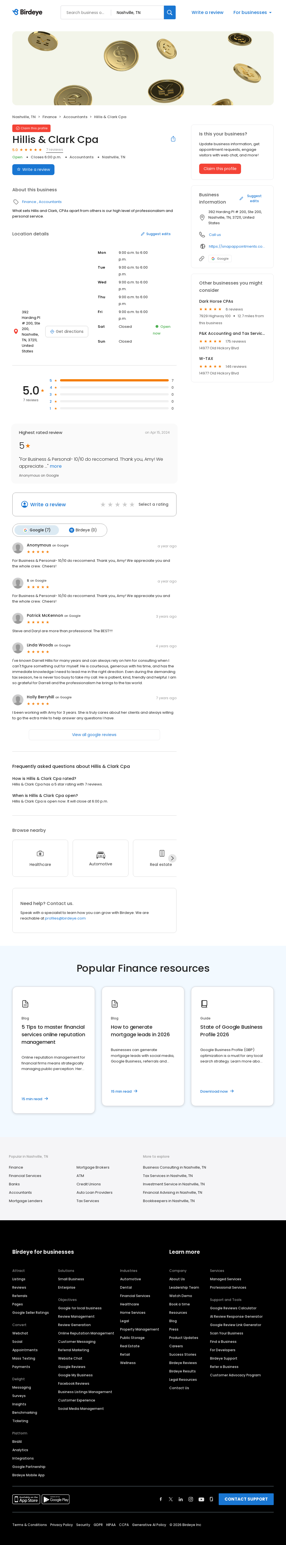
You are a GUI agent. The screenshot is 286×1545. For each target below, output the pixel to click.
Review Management (76, 1307)
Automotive (130, 1269)
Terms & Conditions (29, 1515)
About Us (177, 1269)
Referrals (19, 1286)
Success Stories (182, 1345)
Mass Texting (23, 1349)
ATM (80, 1166)
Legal (124, 1311)
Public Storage (132, 1328)
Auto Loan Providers (95, 1183)
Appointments (25, 1340)
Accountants (75, 117)
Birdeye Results (182, 1362)
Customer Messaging (77, 1332)
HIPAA (111, 1515)
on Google (60, 536)
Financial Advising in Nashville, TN (172, 1183)
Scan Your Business (226, 1324)
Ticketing (20, 1411)
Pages (17, 1295)
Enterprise (66, 1278)
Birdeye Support (223, 1349)
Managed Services (225, 1269)
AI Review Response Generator (236, 1307)
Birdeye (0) (79, 521)
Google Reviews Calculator (233, 1298)
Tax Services (88, 1191)
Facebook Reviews (73, 1374)
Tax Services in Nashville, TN (168, 1166)
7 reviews (54, 149)
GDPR (98, 1515)
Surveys (19, 1386)
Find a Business (223, 1332)
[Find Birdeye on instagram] (191, 1490)
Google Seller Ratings (30, 1303)
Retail (125, 1345)
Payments (21, 1357)
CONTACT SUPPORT (246, 1490)
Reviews (19, 1278)
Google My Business (75, 1365)
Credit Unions (89, 1175)
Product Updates (183, 1328)
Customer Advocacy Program (235, 1365)
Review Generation (74, 1315)
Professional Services (228, 1278)
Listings (18, 1269)
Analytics (20, 1440)
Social (17, 1332)
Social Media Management (81, 1399)
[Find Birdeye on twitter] (171, 1490)
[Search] (170, 12)
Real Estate (130, 1336)
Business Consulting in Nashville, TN (174, 1158)
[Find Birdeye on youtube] (201, 1490)
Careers (176, 1336)
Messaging (21, 1378)
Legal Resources (183, 1370)
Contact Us (179, 1378)
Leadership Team (184, 1278)
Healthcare (129, 1295)
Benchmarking (24, 1403)
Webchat (20, 1324)
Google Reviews (71, 1357)
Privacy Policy (61, 1515)
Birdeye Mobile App (28, 1465)
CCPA (124, 1515)
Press (173, 1320)
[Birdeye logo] (28, 12)
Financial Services (25, 1166)
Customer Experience (76, 1391)
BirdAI (17, 1432)
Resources (178, 1303)
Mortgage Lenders (25, 1191)
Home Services (133, 1303)
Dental (126, 1278)
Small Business (71, 1269)
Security (83, 1515)
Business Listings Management (85, 1382)
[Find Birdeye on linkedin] (180, 1490)
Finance (49, 117)
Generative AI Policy (149, 1515)
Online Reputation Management (86, 1324)
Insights (19, 1395)
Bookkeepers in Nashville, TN (169, 1191)
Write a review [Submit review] (33, 169)
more (55, 458)
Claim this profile (220, 168)
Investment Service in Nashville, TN (174, 1175)
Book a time (179, 1295)
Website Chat (70, 1349)
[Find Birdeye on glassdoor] (211, 1490)
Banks (14, 1175)
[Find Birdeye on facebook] (161, 1490)
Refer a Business (224, 1357)
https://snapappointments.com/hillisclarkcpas (237, 246)
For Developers (222, 1340)
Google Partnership (29, 1457)
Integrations (23, 1449)
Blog (173, 1311)
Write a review (207, 12)
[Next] (172, 849)
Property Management (139, 1320)
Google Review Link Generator (235, 1315)
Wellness (128, 1353)
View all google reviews (94, 725)
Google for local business (80, 1298)
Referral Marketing (73, 1340)
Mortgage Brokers (93, 1158)
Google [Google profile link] (219, 258)
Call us (215, 234)
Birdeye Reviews (183, 1353)
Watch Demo (180, 1286)
